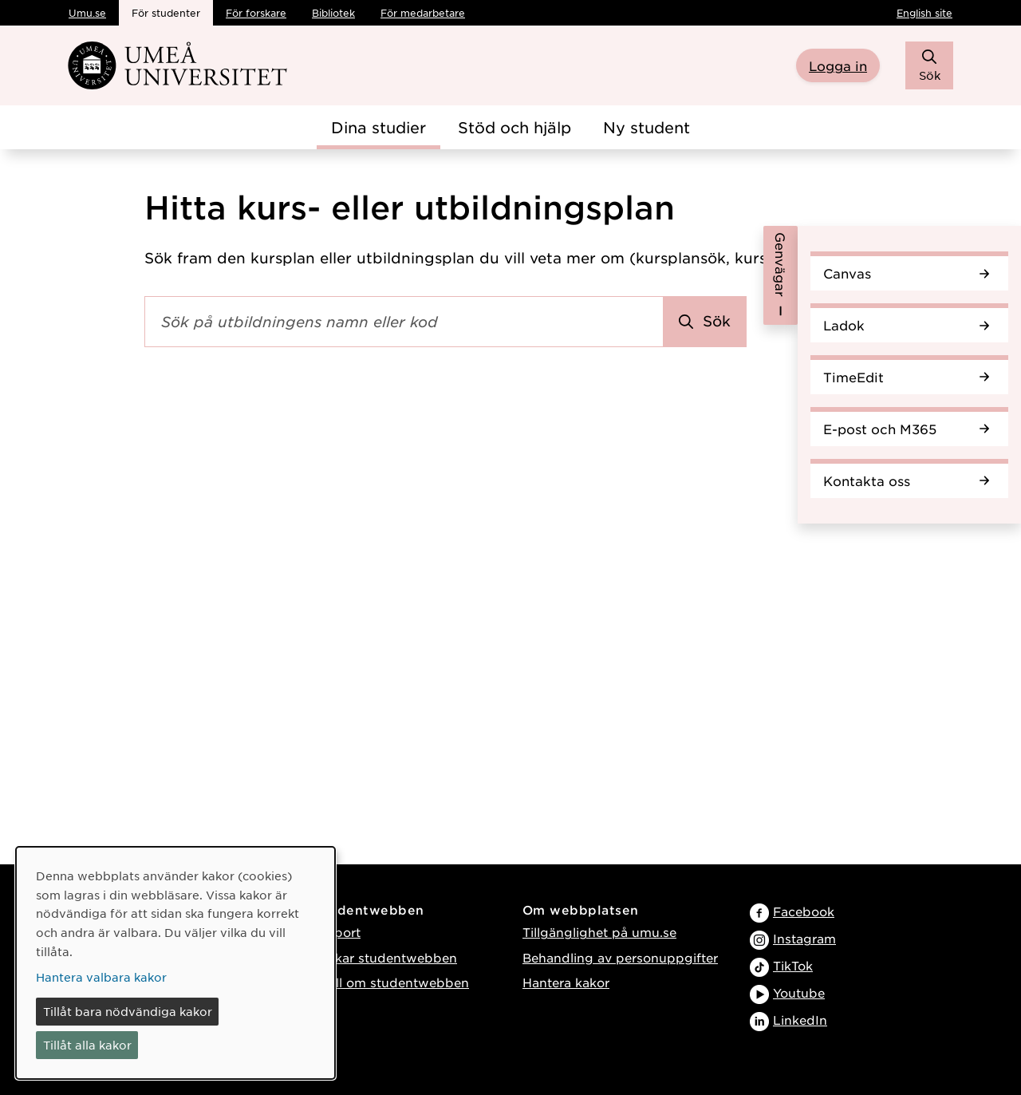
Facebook (803, 911)
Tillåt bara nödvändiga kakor (127, 1011)
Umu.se (87, 12)
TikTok (793, 965)
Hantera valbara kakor (101, 977)
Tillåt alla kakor (87, 1045)
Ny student (646, 127)
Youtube (799, 992)
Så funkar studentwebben (376, 957)
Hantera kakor (565, 982)
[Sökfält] (404, 321)
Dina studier (378, 127)
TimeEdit (906, 377)
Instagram (804, 938)
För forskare (256, 12)
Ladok (906, 325)
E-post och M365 (906, 429)
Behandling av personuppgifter (620, 957)
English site (924, 12)
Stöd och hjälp (514, 127)
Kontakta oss (906, 480)
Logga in (838, 65)
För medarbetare (422, 12)
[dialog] (175, 963)
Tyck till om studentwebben (382, 982)
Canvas (906, 273)
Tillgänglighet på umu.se (599, 931)
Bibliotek (333, 12)
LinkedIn (800, 1019)
